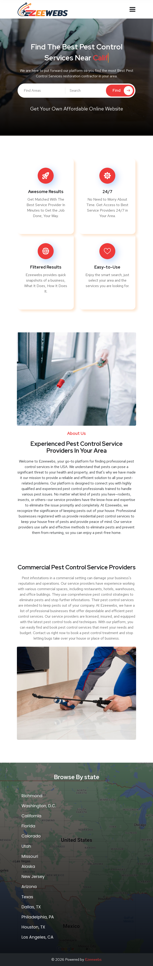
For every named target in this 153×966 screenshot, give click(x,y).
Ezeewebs (93, 959)
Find (123, 90)
